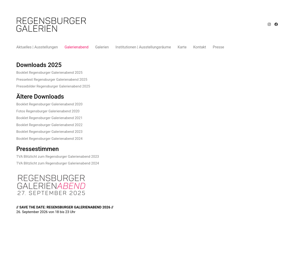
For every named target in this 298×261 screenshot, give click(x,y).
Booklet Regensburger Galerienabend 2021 (49, 118)
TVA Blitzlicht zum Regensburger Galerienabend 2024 (57, 163)
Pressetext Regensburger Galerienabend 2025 (51, 79)
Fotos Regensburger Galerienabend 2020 (48, 111)
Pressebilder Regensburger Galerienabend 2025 (53, 86)
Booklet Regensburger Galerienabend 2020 (49, 104)
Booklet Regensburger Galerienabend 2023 (49, 132)
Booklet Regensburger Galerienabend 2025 (49, 72)
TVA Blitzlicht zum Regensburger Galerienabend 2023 (57, 156)
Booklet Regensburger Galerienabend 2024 (49, 139)
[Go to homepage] (51, 25)
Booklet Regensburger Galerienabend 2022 (49, 125)
